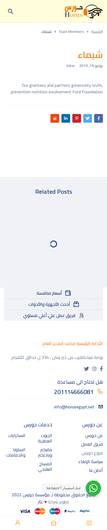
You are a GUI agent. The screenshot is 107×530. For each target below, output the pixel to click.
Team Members (71, 31)
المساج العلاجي (45, 466)
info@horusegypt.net (78, 407)
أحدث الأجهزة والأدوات (49, 304)
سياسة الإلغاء (90, 461)
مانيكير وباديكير (45, 452)
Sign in (18, 523)
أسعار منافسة (49, 293)
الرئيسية (97, 31)
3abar (70, 65)
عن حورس (94, 435)
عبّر (40, 502)
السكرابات (16, 435)
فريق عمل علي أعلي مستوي (49, 315)
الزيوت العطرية (45, 438)
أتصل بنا (96, 470)
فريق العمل (92, 444)
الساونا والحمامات (15, 452)
